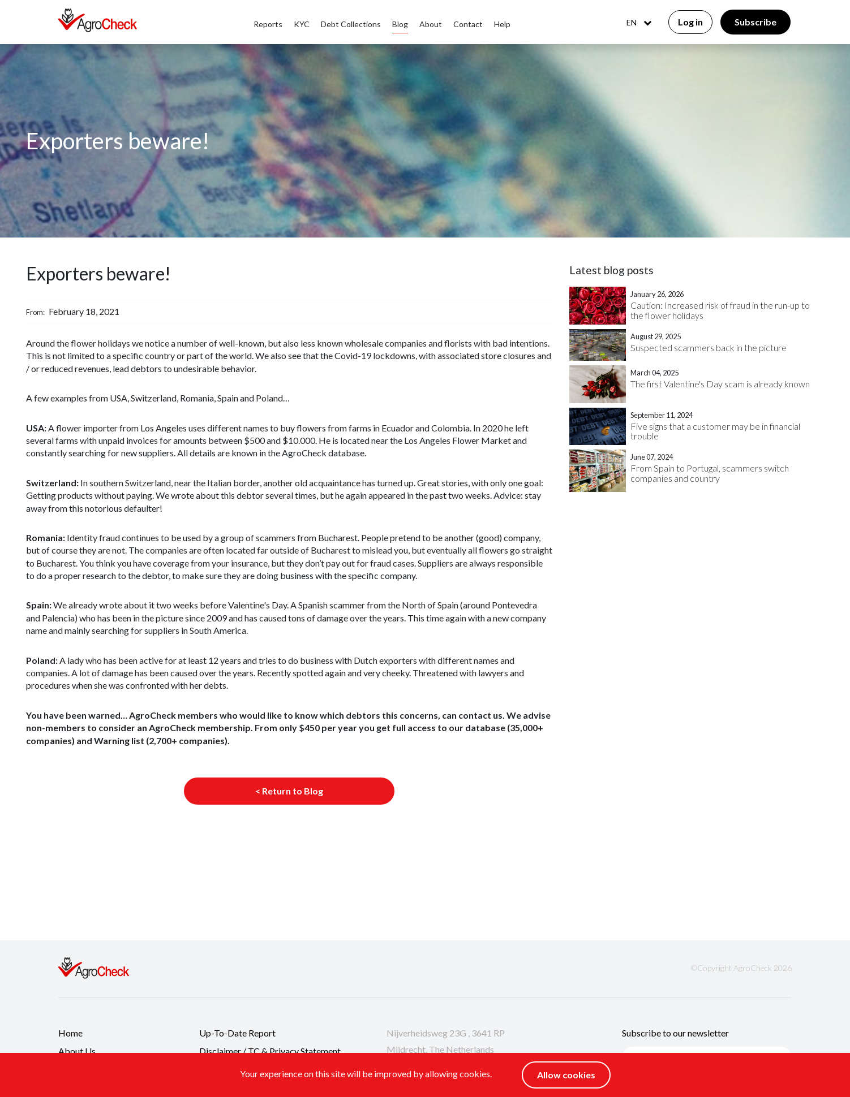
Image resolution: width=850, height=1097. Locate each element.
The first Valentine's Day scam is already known (720, 384)
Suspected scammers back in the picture (708, 348)
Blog (400, 24)
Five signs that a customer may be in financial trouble (715, 431)
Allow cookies (566, 1074)
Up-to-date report (237, 1032)
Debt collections (351, 24)
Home (70, 1032)
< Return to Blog (289, 790)
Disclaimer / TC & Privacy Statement (270, 1051)
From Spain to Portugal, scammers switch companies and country (709, 473)
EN (638, 22)
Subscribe (755, 21)
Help (502, 24)
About (430, 24)
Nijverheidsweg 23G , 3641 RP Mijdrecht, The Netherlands (446, 1041)
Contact (468, 24)
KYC (302, 24)
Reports (268, 24)
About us (77, 1051)
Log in (690, 21)
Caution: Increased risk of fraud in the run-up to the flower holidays (720, 310)
